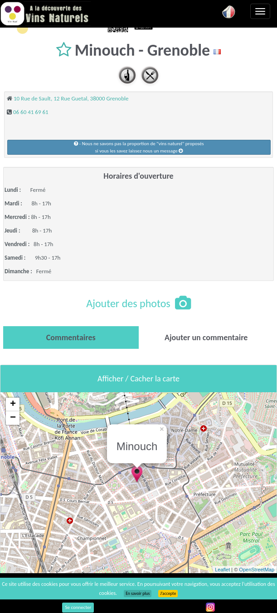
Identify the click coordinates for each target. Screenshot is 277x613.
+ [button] (13, 404)
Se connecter (78, 607)
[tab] (71, 337)
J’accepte (168, 593)
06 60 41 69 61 (31, 112)
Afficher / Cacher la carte (138, 379)
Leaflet (222, 569)
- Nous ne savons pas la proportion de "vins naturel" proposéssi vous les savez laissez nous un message (139, 147)
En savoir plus (138, 593)
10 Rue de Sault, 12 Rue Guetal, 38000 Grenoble (71, 98)
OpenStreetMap (256, 569)
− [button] (13, 418)
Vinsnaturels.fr (45, 13)
